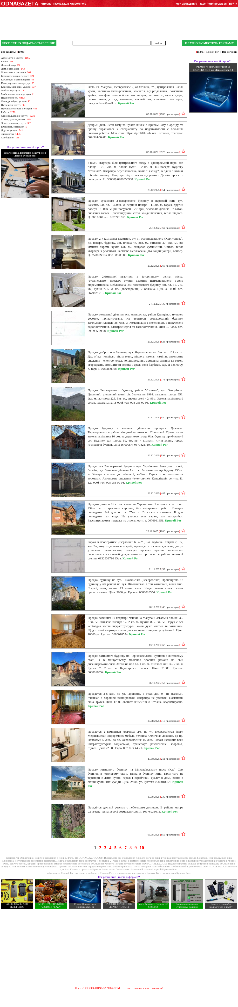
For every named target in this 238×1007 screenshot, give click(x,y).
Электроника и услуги (13, 122)
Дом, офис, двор (10, 68)
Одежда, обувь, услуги (14, 101)
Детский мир (8, 65)
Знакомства (7, 133)
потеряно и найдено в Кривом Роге (94, 872)
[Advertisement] (119, 947)
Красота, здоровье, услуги (16, 86)
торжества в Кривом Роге (176, 872)
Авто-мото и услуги (12, 57)
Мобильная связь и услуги (16, 94)
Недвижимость (9, 97)
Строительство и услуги (14, 115)
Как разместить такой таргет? (25, 147)
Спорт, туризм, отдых (13, 119)
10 (142, 847)
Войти (233, 3)
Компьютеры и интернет (15, 75)
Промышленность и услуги (16, 108)
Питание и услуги (11, 104)
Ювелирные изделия (12, 126)
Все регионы (229, 51)
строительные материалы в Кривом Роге (138, 872)
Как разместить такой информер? (119, 877)
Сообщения (7, 137)
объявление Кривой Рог (60, 872)
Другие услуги (9, 130)
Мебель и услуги (10, 90)
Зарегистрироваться (213, 3)
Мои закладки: (186, 3)
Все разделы (8, 51)
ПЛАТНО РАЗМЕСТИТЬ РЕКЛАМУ (209, 43)
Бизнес (5, 61)
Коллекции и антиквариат (15, 79)
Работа (5, 112)
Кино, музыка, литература (16, 83)
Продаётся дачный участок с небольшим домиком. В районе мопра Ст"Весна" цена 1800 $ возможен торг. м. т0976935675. (135, 809)
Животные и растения (13, 72)
